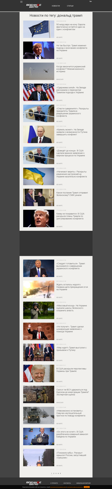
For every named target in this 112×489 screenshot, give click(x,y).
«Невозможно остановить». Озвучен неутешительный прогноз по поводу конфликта (70, 413)
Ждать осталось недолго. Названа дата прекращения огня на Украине (72, 287)
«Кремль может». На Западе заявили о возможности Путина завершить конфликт (71, 132)
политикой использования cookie (58, 487)
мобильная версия (83, 483)
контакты (67, 483)
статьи (70, 6)
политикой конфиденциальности (75, 487)
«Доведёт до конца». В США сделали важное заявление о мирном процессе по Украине (70, 153)
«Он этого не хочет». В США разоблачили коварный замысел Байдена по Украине (72, 434)
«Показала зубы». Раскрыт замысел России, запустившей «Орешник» (71, 455)
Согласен (86, 487)
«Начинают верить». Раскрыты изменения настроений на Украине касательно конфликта (71, 174)
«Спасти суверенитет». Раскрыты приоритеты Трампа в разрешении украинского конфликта (72, 112)
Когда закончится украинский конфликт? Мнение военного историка (70, 69)
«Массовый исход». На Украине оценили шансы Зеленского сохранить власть (71, 308)
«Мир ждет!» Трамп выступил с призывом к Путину (71, 348)
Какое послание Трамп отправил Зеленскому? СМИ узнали (72, 193)
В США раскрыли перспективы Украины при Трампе (71, 369)
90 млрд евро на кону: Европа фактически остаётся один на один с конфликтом (70, 27)
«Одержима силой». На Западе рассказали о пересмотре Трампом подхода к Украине (71, 90)
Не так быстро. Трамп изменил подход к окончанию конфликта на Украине (71, 48)
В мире (59, 37)
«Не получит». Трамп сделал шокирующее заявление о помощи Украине (70, 329)
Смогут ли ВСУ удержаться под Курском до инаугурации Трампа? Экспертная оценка (72, 392)
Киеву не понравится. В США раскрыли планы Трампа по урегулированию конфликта (70, 216)
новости (56, 6)
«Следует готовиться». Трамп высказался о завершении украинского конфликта (70, 266)
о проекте (54, 483)
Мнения (60, 79)
